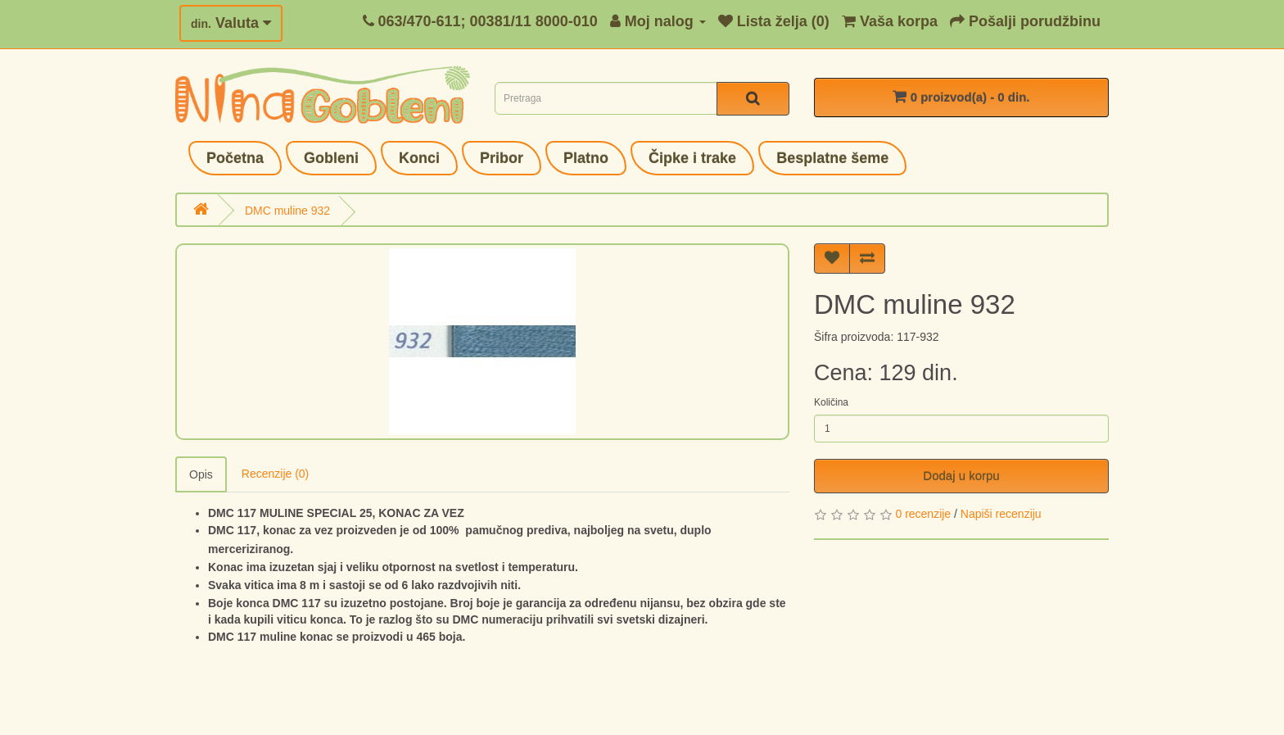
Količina (831, 402)
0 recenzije (923, 513)
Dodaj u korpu (961, 476)
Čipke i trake (692, 158)
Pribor (501, 158)
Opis (201, 474)
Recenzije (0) (275, 473)
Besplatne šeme (832, 158)
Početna (235, 158)
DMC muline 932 (287, 210)
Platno (585, 158)
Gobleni (331, 158)
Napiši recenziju (1001, 513)
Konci (419, 158)
